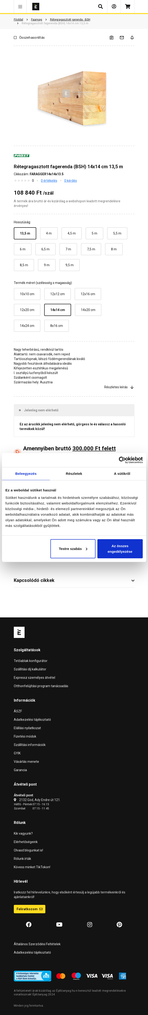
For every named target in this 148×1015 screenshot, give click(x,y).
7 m (68, 249)
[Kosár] (127, 6)
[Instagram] (89, 925)
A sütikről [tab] (122, 474)
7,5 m (91, 249)
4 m (49, 233)
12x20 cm (27, 310)
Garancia (20, 770)
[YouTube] (59, 925)
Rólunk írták (22, 859)
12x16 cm (88, 294)
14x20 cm (88, 310)
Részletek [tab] (74, 474)
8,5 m (24, 265)
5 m (94, 233)
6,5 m (45, 249)
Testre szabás (73, 548)
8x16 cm (56, 326)
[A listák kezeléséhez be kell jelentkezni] (114, 37)
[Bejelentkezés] (114, 6)
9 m (47, 265)
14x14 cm (57, 310)
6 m (22, 249)
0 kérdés (70, 180)
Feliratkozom (30, 909)
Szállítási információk (30, 745)
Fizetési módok (25, 736)
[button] (20, 6)
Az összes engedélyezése (120, 548)
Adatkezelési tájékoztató (32, 719)
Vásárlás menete (26, 761)
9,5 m (69, 265)
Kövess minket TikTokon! (32, 867)
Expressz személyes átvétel (34, 677)
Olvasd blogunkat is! (28, 850)
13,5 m (25, 233)
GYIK (17, 753)
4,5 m (72, 233)
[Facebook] (29, 925)
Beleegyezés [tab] (25, 474)
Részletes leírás (119, 387)
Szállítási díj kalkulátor (30, 669)
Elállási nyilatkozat (27, 728)
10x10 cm (27, 294)
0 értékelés (49, 180)
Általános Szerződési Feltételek (37, 944)
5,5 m (117, 233)
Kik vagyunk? (23, 833)
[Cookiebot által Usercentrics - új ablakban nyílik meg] (122, 460)
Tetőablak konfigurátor (30, 661)
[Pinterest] (119, 925)
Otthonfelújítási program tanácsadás (41, 686)
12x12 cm (57, 294)
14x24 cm (27, 326)
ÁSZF (18, 711)
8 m (114, 249)
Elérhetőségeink (26, 842)
